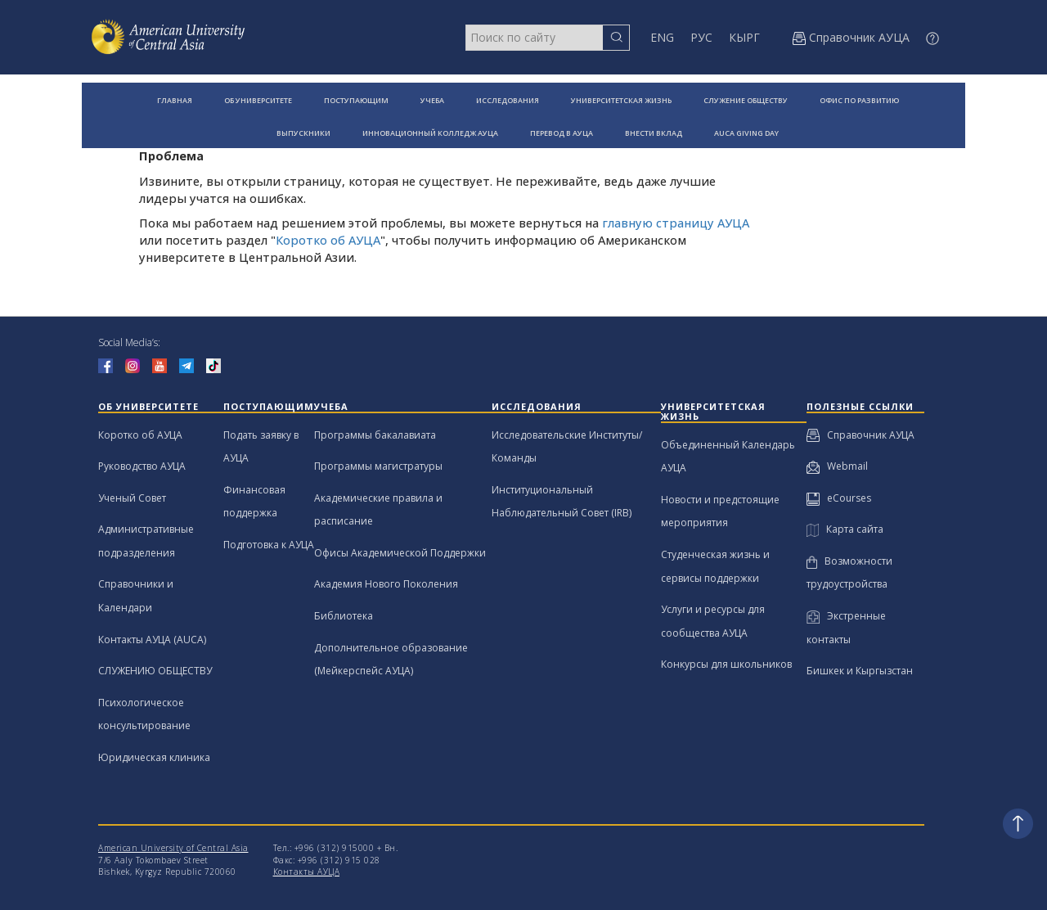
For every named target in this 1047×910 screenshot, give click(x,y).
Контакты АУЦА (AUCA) (152, 639)
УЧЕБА (432, 100)
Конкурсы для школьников (726, 664)
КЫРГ (744, 37)
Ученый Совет (132, 498)
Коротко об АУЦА (328, 240)
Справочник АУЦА (860, 435)
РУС (701, 37)
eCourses (839, 498)
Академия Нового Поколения (386, 584)
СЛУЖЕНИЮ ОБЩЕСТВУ (155, 671)
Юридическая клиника (154, 757)
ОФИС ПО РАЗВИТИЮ (859, 100)
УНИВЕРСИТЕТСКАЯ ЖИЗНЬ (621, 100)
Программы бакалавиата (375, 435)
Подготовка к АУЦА (268, 545)
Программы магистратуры (378, 466)
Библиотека (343, 616)
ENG (662, 37)
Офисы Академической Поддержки (400, 553)
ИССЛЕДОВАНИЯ (507, 100)
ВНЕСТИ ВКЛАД (653, 133)
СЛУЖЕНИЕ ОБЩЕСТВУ (745, 100)
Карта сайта (845, 529)
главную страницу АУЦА (675, 223)
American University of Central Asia (173, 848)
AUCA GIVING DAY (746, 133)
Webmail (837, 466)
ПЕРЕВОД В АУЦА (561, 133)
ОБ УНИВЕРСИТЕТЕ (258, 100)
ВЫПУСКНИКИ (303, 133)
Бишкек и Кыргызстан (860, 671)
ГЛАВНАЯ (174, 100)
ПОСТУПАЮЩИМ (356, 100)
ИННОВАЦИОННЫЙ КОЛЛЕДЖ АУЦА (430, 133)
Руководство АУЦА (142, 466)
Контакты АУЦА (306, 871)
